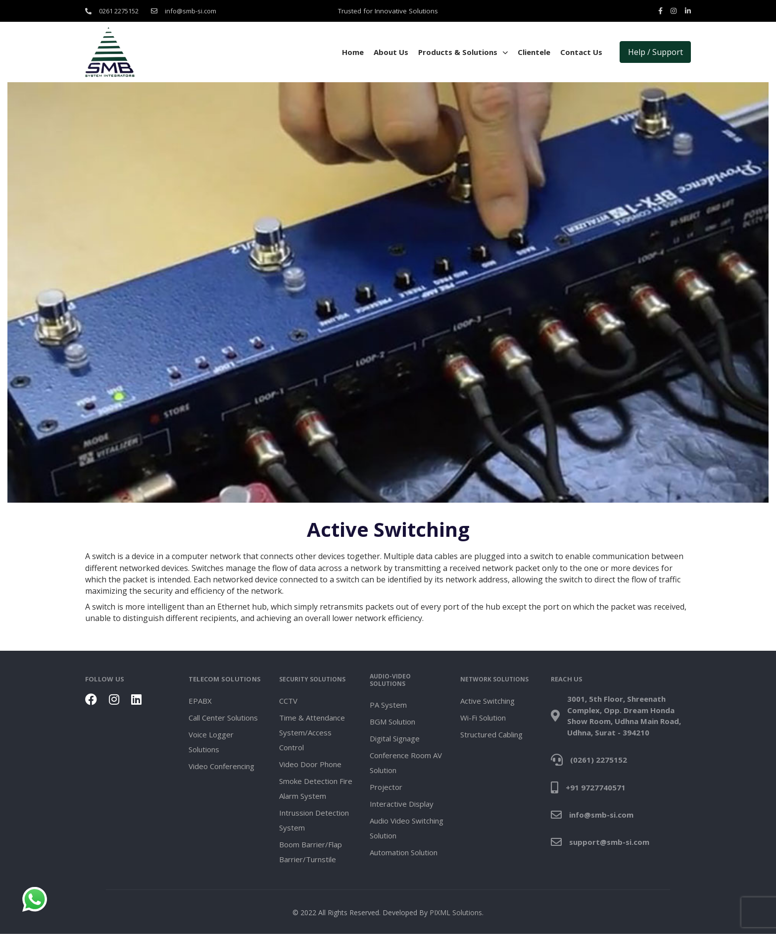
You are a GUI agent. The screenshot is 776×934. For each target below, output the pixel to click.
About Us (391, 52)
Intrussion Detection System (314, 820)
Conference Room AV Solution (406, 762)
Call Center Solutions (223, 718)
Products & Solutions (463, 52)
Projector (386, 787)
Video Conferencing (221, 766)
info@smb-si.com (190, 10)
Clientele (534, 52)
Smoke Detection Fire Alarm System (315, 788)
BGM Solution (392, 721)
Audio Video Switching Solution (406, 828)
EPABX (200, 701)
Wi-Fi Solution (483, 718)
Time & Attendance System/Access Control (312, 732)
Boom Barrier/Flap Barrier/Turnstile (310, 851)
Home (353, 52)
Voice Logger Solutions (211, 741)
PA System (388, 705)
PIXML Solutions (456, 912)
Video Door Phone (310, 764)
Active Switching (487, 701)
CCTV (288, 701)
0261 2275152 (119, 10)
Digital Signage (395, 738)
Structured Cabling (491, 734)
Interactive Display (402, 804)
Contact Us (581, 52)
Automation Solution (403, 852)
